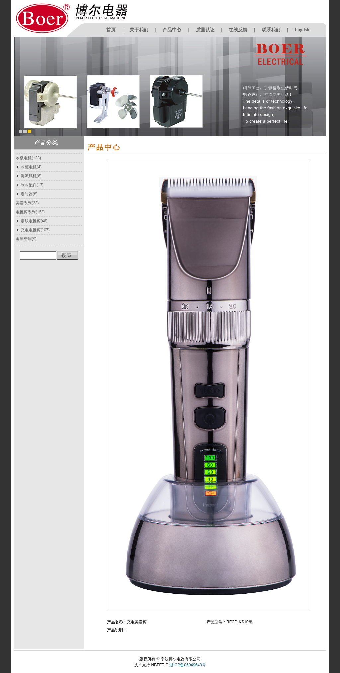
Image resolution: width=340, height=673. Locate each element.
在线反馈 (238, 29)
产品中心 (172, 29)
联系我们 (271, 29)
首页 (111, 29)
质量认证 (205, 29)
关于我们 (139, 29)
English (302, 29)
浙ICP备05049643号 (187, 665)
